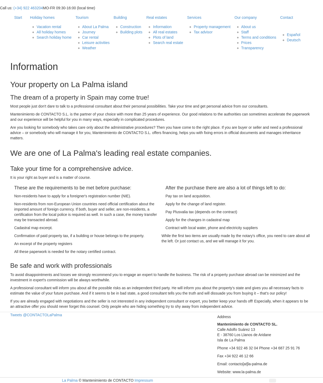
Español (293, 35)
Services (194, 17)
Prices (246, 43)
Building (120, 17)
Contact (286, 17)
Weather (89, 48)
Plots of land (163, 37)
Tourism (82, 17)
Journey (89, 32)
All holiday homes (51, 32)
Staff (245, 32)
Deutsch (293, 40)
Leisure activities (96, 43)
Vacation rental (49, 27)
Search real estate (168, 43)
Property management (212, 27)
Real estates (156, 17)
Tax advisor (203, 32)
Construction (130, 27)
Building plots (131, 32)
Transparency (252, 48)
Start (18, 17)
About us (248, 27)
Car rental (90, 37)
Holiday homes (42, 17)
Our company (246, 17)
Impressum (144, 380)
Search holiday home (54, 37)
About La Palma (95, 27)
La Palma (70, 380)
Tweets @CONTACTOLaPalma (36, 315)
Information (162, 27)
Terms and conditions (258, 37)
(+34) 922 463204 (28, 8)
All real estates (165, 32)
